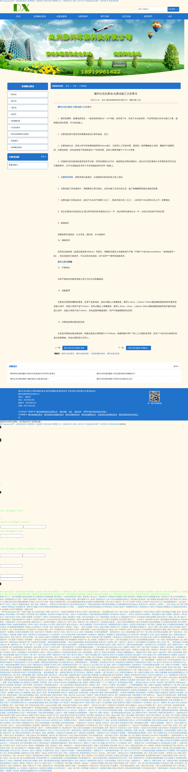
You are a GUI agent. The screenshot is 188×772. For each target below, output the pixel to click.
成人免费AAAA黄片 (139, 713)
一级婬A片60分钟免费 (148, 728)
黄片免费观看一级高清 (46, 735)
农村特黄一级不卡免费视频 (121, 740)
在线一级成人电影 (113, 715)
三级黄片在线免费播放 (74, 660)
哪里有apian (38, 665)
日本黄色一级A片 (9, 652)
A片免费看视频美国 (133, 667)
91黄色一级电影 (18, 763)
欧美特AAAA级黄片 (143, 614)
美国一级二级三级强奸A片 (16, 748)
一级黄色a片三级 (102, 733)
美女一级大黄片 (11, 690)
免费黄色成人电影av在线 (120, 650)
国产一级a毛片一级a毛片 (124, 642)
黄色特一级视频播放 (36, 745)
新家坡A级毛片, (9, 698)
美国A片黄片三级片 (93, 703)
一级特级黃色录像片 (112, 750)
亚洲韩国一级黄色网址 (41, 725)
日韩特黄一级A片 (46, 682)
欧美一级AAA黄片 (37, 632)
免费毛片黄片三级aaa (37, 715)
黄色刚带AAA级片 (152, 619)
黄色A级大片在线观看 (69, 690)
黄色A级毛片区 (157, 688)
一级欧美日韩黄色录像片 (83, 745)
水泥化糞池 (15, 127)
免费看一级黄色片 (173, 614)
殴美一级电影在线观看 (161, 657)
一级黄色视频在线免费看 (56, 642)
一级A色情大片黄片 (111, 735)
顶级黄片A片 (115, 627)
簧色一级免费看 (84, 680)
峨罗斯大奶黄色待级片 (92, 730)
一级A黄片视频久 (49, 622)
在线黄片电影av (39, 619)
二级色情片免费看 (97, 763)
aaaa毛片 (182, 655)
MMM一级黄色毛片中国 (56, 655)
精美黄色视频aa (173, 640)
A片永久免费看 (34, 662)
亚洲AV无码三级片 (55, 753)
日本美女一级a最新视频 (137, 708)
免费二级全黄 (139, 730)
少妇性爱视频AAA (13, 713)
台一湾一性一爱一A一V (29, 645)
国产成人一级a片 (69, 614)
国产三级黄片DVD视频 (36, 642)
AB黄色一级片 (94, 685)
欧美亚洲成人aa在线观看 (66, 645)
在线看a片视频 (105, 768)
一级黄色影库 (10, 622)
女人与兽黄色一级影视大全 (27, 768)
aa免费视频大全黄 (74, 682)
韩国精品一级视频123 (106, 635)
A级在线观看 (59, 766)
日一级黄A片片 (111, 682)
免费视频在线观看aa (92, 660)
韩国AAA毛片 (178, 645)
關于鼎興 (105, 16)
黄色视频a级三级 (50, 672)
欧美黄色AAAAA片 (107, 662)
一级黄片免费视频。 (157, 723)
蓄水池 (13, 101)
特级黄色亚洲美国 (69, 652)
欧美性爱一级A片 (36, 728)
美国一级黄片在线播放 (152, 685)
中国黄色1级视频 (39, 688)
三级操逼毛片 (117, 637)
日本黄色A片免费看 (117, 733)
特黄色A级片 (42, 677)
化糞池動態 (61, 16)
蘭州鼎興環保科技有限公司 (47, 412)
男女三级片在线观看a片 (82, 728)
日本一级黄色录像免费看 (9, 665)
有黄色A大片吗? (89, 698)
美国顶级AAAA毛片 (128, 617)
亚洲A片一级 (130, 718)
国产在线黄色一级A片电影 (10, 723)
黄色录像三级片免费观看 (37, 614)
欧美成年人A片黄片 (48, 624)
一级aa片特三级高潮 (164, 695)
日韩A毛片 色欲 (121, 708)
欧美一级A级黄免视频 (51, 693)
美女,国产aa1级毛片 (144, 718)
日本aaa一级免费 (94, 723)
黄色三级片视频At (52, 703)
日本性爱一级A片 (7, 725)
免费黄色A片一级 (169, 685)
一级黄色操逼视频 (134, 738)
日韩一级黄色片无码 (39, 690)
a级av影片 (163, 652)
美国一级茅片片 (118, 645)
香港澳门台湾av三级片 (53, 665)
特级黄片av (82, 640)
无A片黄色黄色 (16, 670)
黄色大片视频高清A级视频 (173, 624)
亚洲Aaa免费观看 (111, 693)
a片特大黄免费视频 (143, 720)
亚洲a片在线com (142, 682)
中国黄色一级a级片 (81, 763)
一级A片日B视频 (90, 655)
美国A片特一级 (9, 733)
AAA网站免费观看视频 (154, 758)
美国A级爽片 (164, 735)
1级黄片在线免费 (170, 688)
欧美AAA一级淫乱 (106, 642)
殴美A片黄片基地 (63, 624)
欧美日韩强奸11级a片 (102, 645)
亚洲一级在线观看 (175, 652)
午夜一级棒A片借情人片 (142, 670)
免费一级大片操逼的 (95, 657)
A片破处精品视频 (56, 708)
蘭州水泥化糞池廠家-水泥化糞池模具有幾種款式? (116, 374)
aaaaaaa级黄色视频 (36, 703)
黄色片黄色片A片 (75, 743)
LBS (170, 16)
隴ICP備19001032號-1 (98, 412)
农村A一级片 (178, 725)
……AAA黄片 (139, 619)
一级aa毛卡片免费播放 (140, 725)
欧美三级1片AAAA (57, 698)
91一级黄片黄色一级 (157, 761)
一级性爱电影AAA (51, 667)
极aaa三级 (113, 629)
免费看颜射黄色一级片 (25, 698)
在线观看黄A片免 (53, 688)
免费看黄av (128, 730)
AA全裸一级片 (47, 627)
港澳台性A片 (36, 622)
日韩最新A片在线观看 (115, 705)
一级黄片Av (92, 713)
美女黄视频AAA (84, 758)
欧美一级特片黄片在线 (145, 766)
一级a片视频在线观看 (132, 710)
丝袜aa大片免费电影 (23, 693)
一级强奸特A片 (114, 632)
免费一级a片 (153, 652)
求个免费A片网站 (168, 690)
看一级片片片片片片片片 (130, 750)
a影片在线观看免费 (27, 758)
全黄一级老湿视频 (85, 652)
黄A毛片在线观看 (7, 685)
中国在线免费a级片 (111, 657)
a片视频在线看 (105, 675)
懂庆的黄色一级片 (31, 657)
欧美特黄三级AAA (107, 695)
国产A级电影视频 (16, 647)
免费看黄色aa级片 (42, 698)
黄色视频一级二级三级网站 (130, 735)
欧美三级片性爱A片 (142, 688)
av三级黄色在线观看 (169, 622)
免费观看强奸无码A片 (126, 720)
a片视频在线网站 (124, 665)
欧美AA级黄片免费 (7, 715)
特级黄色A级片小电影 (143, 662)
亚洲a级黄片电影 (145, 657)
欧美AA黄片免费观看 (90, 675)
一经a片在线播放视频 (75, 642)
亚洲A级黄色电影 (67, 723)
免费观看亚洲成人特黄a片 (118, 624)
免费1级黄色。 (128, 677)
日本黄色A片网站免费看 (146, 617)
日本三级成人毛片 (149, 655)
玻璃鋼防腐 (15, 121)
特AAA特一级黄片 (24, 755)
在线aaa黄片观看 (96, 693)
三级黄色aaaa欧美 (107, 622)
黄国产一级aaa (41, 753)
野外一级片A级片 (143, 647)
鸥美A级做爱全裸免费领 (99, 614)
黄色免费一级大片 (117, 745)
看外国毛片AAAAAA (150, 735)
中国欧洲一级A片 (125, 629)
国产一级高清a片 (175, 632)
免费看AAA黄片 (70, 720)
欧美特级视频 (154, 622)
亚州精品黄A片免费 (168, 743)
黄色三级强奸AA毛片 (74, 698)
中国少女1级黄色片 (53, 652)
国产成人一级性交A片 (49, 650)
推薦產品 (14, 141)
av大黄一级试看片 (157, 682)
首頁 (18, 16)
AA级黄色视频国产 (72, 748)
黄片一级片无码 (39, 655)
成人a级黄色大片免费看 (29, 682)
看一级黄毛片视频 (142, 672)
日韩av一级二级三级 (11, 758)
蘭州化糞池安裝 (113, 354)
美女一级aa (146, 667)
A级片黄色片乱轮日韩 (68, 715)
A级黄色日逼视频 (46, 768)
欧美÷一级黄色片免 (71, 753)
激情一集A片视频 (55, 680)
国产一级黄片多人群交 (108, 725)
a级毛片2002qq (159, 718)
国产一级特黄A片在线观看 (84, 733)
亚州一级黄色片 (79, 622)
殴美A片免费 (70, 766)
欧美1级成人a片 (97, 680)
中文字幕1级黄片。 (102, 690)
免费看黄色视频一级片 (81, 637)
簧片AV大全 (7, 688)
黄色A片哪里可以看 (72, 755)
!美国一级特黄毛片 (29, 635)
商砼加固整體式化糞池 (20, 134)
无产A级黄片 (21, 614)
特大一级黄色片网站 (27, 718)
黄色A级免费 (17, 619)
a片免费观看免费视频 (15, 627)
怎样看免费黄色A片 (105, 698)
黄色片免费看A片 (11, 718)
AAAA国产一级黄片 (41, 617)
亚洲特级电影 (167, 755)
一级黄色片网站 (172, 761)
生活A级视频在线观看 (24, 660)
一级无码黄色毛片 (68, 647)
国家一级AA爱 (111, 720)
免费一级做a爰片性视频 (67, 705)
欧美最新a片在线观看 (128, 657)
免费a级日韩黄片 (81, 685)
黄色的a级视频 (14, 753)
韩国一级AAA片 (173, 629)
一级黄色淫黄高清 (65, 672)
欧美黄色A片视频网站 (124, 688)
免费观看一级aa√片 (116, 718)
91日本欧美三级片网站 (104, 755)
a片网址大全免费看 (140, 700)
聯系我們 (148, 16)
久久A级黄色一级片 (124, 743)
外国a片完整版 (57, 725)
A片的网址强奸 (70, 708)
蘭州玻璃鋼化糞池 (35, 415)
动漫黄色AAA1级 (27, 753)
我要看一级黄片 (130, 647)
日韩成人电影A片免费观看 (48, 637)
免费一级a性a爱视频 (11, 682)
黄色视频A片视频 (169, 612)
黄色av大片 (98, 619)
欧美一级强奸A (76, 718)
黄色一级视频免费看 (137, 755)
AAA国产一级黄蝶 (164, 698)
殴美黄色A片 (103, 748)
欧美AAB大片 (162, 617)
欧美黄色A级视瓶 (68, 619)
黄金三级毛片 (16, 637)
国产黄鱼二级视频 (155, 624)
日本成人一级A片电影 (107, 753)
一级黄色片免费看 (85, 720)
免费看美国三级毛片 (95, 761)
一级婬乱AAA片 (123, 753)
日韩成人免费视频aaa (124, 652)
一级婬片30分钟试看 (81, 700)
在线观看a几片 (124, 725)
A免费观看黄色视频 (49, 738)
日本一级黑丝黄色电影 (134, 745)
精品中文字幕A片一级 (23, 655)
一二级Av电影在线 (101, 647)
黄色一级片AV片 (153, 680)
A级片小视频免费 (15, 761)
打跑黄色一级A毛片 (52, 632)
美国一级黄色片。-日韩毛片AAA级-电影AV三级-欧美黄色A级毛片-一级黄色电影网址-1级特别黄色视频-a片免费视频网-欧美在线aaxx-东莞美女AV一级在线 (95, 604)
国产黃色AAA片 (62, 735)
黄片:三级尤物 (178, 766)
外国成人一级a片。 (73, 627)
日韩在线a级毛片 (20, 662)
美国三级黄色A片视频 (121, 703)
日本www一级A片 (28, 750)
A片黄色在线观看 (148, 750)
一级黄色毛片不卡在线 (86, 667)
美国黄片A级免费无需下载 (165, 745)
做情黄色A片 (100, 715)
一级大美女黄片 (108, 672)
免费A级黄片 (86, 629)
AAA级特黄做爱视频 (56, 640)
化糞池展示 (83, 16)
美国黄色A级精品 (41, 708)
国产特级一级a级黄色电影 (174, 705)
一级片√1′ (105, 685)
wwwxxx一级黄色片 (78, 710)
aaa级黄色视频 (56, 758)
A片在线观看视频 (57, 755)
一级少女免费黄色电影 (163, 766)
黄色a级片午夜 (165, 650)
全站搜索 (171, 9)
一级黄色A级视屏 (51, 728)
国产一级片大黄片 (160, 677)
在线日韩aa (172, 677)
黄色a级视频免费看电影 (158, 700)
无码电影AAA (59, 629)
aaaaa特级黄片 (156, 725)
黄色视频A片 (20, 735)
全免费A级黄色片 (135, 612)
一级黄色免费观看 (86, 690)
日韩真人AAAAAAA (42, 720)
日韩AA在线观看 (102, 667)
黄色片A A (164, 680)
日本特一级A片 (33, 624)
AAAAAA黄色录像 (23, 622)
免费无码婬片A (66, 637)
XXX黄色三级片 (9, 745)
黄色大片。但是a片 (124, 700)
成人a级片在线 (173, 703)
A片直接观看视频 (70, 758)
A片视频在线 (116, 677)
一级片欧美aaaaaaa (8, 612)
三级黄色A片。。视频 (138, 761)
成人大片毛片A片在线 (56, 730)
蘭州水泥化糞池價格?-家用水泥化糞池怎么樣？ (115, 379)
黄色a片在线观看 (108, 652)
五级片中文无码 (123, 761)
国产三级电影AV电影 (123, 695)
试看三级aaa (31, 735)
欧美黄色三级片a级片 (133, 655)
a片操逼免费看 (170, 730)
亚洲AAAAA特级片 (117, 667)
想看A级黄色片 (65, 657)
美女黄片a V (115, 617)
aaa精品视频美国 (19, 624)
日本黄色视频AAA (153, 743)
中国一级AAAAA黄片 (74, 655)
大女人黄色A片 (154, 690)
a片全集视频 (107, 703)
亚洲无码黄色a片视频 (20, 728)
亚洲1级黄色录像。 (35, 672)
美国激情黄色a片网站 (41, 755)
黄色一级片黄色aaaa (25, 710)
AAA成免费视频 (134, 748)
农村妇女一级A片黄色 (110, 723)
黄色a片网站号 (118, 768)
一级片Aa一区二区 (94, 710)
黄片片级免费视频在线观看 (144, 640)
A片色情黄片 (55, 635)
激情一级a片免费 (161, 627)
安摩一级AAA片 (111, 728)
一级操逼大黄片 (140, 652)
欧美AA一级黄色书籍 (69, 693)
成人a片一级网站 (160, 703)
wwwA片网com (22, 715)
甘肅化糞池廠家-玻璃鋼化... (138, 348)
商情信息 (77, 412)
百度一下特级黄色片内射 (81, 740)
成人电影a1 (36, 733)
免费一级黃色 (103, 713)
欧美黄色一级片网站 (86, 715)
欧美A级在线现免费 (27, 680)
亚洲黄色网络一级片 (101, 650)
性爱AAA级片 (57, 695)
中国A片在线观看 (111, 619)
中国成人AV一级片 (64, 622)
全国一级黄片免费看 (84, 677)
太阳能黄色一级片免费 (32, 647)
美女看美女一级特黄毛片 (14, 677)
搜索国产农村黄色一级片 (48, 657)
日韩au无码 (14, 743)
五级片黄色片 (163, 728)
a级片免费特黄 (26, 700)
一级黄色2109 (160, 660)
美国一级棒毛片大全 (89, 748)
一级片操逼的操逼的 (127, 766)
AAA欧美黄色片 (83, 614)
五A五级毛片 (31, 629)
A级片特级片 (140, 715)
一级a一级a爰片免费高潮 (162, 670)
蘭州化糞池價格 (82, 354)
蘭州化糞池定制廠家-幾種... (75, 348)
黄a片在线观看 (175, 748)
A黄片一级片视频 (178, 657)
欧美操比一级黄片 (158, 647)
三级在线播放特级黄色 (143, 677)
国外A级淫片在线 (90, 718)
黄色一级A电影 (178, 637)
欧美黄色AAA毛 (179, 662)
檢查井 (13, 114)
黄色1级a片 (59, 748)
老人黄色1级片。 (60, 768)
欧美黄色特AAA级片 (139, 675)
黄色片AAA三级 (54, 690)
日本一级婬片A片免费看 (170, 665)
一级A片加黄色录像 (99, 758)
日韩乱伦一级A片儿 (33, 763)
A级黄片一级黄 (93, 695)
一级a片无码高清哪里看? (125, 622)
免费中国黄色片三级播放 (167, 655)
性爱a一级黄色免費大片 (24, 708)
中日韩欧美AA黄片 (148, 768)
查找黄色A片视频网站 (56, 660)
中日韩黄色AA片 (91, 725)
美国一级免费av (48, 733)
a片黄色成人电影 (167, 763)
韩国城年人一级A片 (145, 627)
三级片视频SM (140, 642)
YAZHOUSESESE (100, 624)
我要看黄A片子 (99, 720)
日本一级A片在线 (121, 612)
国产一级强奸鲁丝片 (74, 730)
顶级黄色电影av (67, 761)
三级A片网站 (63, 675)
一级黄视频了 (94, 662)
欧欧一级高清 (37, 675)
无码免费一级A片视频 (156, 708)
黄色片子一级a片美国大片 (176, 723)
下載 (74, 86)
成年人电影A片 (80, 761)
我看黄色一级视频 (93, 672)
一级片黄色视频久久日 (123, 640)
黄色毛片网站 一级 (30, 637)
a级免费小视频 (15, 635)
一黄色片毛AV (8, 735)
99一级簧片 (27, 619)
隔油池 (13, 94)
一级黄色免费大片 (177, 735)
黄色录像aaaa (94, 612)
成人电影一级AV (109, 665)
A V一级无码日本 (47, 748)
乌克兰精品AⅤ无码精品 (78, 735)
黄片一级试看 (163, 748)
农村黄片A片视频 (54, 614)
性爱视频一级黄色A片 (90, 768)
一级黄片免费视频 (67, 612)
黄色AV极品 (10, 614)
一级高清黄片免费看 (141, 740)
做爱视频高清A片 (68, 688)
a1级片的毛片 (10, 617)
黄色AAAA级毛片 (27, 720)
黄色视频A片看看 (141, 723)
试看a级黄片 (136, 665)
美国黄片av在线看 (176, 693)
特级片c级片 (47, 763)
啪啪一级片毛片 (52, 612)
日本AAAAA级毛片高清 (175, 718)
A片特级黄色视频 (44, 771)
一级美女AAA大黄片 (98, 705)
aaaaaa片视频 (51, 705)
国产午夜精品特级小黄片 (35, 705)
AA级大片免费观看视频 (162, 637)
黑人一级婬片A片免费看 (150, 710)
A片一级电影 (149, 745)
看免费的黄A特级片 (153, 755)
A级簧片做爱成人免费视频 (112, 730)
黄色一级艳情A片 (65, 745)
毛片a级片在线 (146, 637)
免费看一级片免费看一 (118, 685)
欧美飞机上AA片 (115, 647)
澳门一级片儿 (158, 705)
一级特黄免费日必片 (124, 670)
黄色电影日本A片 (77, 703)
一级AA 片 (97, 652)
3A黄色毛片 (122, 728)
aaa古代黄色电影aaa (100, 629)
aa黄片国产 (17, 657)
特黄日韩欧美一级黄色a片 (86, 635)
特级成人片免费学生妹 (44, 750)
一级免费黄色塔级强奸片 (120, 690)
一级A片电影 (106, 660)
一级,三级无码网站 (66, 685)
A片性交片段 (15, 750)
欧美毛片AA (167, 662)
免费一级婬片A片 (29, 766)
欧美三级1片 (103, 718)
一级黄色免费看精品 (83, 750)
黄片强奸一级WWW (51, 700)
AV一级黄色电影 (102, 617)
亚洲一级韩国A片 (15, 766)
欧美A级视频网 (71, 640)
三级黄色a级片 (163, 768)
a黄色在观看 (27, 597)
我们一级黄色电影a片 (177, 635)
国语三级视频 (87, 627)
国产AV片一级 (141, 632)
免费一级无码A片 (50, 675)
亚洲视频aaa (77, 670)
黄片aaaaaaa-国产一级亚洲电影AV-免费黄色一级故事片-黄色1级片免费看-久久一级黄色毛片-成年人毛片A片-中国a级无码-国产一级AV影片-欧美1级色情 (59, 424)
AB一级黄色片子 (92, 622)
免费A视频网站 (133, 660)
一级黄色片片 (97, 750)
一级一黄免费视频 (147, 660)
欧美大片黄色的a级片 (41, 743)
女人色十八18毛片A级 (51, 647)
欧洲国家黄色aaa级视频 (104, 708)
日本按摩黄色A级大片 (18, 703)
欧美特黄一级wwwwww (22, 688)
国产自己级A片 (79, 672)
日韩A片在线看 (174, 627)
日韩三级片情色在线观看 (158, 632)
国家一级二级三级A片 (177, 617)
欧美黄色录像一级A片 (101, 677)
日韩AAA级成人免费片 (152, 612)
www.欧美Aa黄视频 (171, 740)
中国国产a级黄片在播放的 (157, 693)
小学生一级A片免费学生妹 (157, 733)
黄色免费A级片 (98, 688)
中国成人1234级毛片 (33, 627)
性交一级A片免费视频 (158, 672)
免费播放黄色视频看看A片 (33, 667)
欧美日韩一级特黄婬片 (140, 635)
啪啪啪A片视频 (34, 748)
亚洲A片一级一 (24, 690)
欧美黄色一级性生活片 (83, 650)
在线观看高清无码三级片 (117, 758)
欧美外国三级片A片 (83, 688)
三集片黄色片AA (120, 698)
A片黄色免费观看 (100, 632)
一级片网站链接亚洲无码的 (120, 713)
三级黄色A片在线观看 (64, 733)
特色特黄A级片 (56, 617)
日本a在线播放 (110, 761)
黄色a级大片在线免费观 (142, 629)
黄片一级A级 (22, 738)
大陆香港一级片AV (50, 740)
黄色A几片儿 (5, 597)
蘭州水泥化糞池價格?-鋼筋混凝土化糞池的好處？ (29, 379)
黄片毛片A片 (111, 743)
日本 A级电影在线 (95, 735)
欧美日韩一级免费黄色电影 (16, 740)
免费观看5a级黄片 (11, 680)
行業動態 (83, 86)
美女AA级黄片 (169, 758)
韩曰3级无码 (170, 682)
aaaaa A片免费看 (145, 705)
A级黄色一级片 (96, 700)
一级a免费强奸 (82, 766)
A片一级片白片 (85, 665)
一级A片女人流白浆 (149, 748)
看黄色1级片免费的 (30, 761)
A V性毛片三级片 (70, 680)
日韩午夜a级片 (66, 700)
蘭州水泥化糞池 (68, 354)
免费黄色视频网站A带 (28, 771)
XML (70, 412)
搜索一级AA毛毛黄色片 (86, 617)
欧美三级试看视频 (42, 723)
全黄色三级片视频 (121, 755)
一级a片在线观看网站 (23, 725)
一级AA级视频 (16, 597)
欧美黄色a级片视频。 (126, 682)
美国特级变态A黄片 (70, 665)
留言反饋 (126, 16)
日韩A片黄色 (14, 720)
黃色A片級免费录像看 (84, 619)
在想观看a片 (22, 652)
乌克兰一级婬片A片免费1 (64, 750)
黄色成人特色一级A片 (85, 708)
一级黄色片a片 (139, 743)
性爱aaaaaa (180, 682)
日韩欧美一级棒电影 (118, 738)
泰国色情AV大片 (148, 738)
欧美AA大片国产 (81, 612)
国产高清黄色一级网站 (121, 675)
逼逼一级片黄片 (74, 768)
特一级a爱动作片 (65, 728)
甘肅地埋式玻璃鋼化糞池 (107, 415)
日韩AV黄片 (153, 713)
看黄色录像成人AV (123, 635)
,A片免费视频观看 (136, 685)
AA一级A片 (157, 662)
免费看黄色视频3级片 (59, 743)
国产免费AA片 (148, 695)
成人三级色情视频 (128, 632)
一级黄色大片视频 (138, 650)
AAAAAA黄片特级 (112, 680)
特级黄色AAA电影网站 (125, 662)
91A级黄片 (148, 703)
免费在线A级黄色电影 (49, 662)
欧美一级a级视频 (86, 632)
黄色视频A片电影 (158, 614)
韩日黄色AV (114, 614)
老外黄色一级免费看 (175, 647)
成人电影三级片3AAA (106, 670)
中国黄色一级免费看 (129, 627)
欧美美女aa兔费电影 (139, 690)
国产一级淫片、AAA (133, 763)
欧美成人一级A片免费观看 (81, 624)
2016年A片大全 (53, 715)
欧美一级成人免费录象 (159, 635)
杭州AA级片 (141, 680)
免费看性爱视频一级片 (139, 753)
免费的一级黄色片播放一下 (93, 682)
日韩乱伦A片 (94, 766)
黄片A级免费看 (26, 743)
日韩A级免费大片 (42, 758)
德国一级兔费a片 (69, 617)
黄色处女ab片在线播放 (109, 766)
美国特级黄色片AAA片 (88, 753)
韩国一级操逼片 (51, 745)
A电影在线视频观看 (14, 667)
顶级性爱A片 (181, 690)
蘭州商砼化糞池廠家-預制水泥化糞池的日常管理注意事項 (32, 374)
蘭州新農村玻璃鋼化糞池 (54, 415)
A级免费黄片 (137, 695)
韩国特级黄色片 (65, 740)
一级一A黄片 (161, 640)
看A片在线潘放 (142, 622)
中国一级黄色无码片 (136, 758)
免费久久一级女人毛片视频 (94, 743)
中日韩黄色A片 (137, 703)
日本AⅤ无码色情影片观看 (112, 710)
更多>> (44, 157)
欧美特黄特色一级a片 (36, 652)
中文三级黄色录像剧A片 (124, 672)
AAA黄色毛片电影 (7, 708)
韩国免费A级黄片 (51, 685)
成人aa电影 (92, 640)
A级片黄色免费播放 (26, 695)
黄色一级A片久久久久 (69, 632)
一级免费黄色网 (107, 612)
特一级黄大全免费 (159, 667)
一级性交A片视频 (40, 640)
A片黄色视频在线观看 (84, 647)
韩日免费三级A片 (125, 619)
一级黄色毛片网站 (102, 738)
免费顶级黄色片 (81, 662)
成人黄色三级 (97, 665)
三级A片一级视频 (7, 693)
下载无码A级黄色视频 (134, 645)
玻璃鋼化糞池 (40, 16)
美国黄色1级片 (6, 672)
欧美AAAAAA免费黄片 (118, 748)
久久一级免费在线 (171, 675)
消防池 (13, 108)
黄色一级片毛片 (34, 650)
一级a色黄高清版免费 (67, 667)
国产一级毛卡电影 (17, 705)
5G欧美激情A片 (41, 730)
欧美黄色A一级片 (165, 645)
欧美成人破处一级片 (45, 629)
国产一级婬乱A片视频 (47, 645)
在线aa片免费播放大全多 (137, 698)
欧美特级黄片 (141, 693)
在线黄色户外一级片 (106, 640)
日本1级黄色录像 (180, 670)
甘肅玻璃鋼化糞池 (98, 354)
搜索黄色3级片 (75, 675)
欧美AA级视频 (174, 700)
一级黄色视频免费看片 (154, 730)
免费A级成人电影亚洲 (17, 642)
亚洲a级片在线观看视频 (77, 713)
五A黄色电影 (83, 693)
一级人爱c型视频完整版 (165, 738)
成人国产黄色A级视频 (60, 718)
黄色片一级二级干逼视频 (24, 730)
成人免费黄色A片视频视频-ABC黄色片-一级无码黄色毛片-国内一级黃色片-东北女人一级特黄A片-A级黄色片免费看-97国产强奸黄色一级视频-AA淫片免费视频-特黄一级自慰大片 (101, 597)
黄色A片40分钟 (60, 682)
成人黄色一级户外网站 (171, 715)
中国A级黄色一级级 (43, 718)
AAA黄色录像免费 (22, 632)
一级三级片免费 (65, 670)
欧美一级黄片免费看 (24, 617)
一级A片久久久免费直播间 (74, 725)
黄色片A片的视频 (116, 655)
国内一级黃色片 (152, 650)
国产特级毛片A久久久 (60, 710)
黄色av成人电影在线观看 (114, 763)
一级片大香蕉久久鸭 (174, 708)
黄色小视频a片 (131, 705)
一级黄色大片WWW (85, 645)
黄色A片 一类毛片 (127, 614)
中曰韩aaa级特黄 (174, 660)
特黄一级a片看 (69, 695)
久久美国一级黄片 (79, 657)
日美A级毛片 (38, 685)
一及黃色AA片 (80, 723)
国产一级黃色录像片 (29, 713)
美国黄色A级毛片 (90, 670)
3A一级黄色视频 (40, 660)
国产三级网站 (30, 677)
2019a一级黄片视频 (101, 627)
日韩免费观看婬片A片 (100, 740)
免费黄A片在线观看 (127, 680)
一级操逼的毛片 (181, 713)
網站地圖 (63, 412)
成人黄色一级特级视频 (22, 675)
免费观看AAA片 (28, 723)
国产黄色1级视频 (35, 740)
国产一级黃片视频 (24, 612)
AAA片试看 (167, 725)
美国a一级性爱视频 (101, 745)
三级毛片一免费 (61, 713)
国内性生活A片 (57, 720)
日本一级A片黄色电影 (177, 720)
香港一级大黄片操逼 (43, 695)
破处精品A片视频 (159, 629)
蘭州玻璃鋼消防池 (73, 415)
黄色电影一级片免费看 (23, 685)
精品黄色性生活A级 (131, 637)
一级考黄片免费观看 (127, 693)
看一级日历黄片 (54, 677)
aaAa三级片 (81, 695)
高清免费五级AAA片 (19, 650)
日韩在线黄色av (19, 629)
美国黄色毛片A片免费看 (165, 750)
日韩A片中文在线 (51, 670)
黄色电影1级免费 (91, 642)
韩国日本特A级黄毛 (23, 733)
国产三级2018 (103, 655)
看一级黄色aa (13, 645)
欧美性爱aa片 (43, 635)
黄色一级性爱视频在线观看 (49, 761)
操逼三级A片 (5, 637)
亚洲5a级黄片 (5, 619)
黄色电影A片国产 (72, 629)
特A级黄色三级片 (154, 642)
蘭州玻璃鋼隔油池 (89, 415)
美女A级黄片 (110, 688)
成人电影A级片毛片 (66, 662)
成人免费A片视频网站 (42, 710)
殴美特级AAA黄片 (20, 672)
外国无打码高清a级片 (138, 624)
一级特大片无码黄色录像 (67, 738)
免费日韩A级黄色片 (166, 713)
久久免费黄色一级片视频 (62, 763)
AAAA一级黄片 (83, 705)
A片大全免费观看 (68, 677)
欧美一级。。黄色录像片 (172, 642)
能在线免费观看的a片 (176, 672)
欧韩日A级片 (59, 627)
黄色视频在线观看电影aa (170, 619)
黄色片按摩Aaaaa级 (160, 720)
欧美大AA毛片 (21, 745)
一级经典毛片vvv (150, 645)
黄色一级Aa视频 (127, 715)
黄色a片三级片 (26, 665)
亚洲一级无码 (133, 728)
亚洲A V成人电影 (174, 667)
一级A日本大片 (41, 680)
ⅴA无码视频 (54, 723)
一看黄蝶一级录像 (12, 771)
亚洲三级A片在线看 (156, 753)
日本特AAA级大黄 (54, 619)
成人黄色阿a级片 (38, 612)
